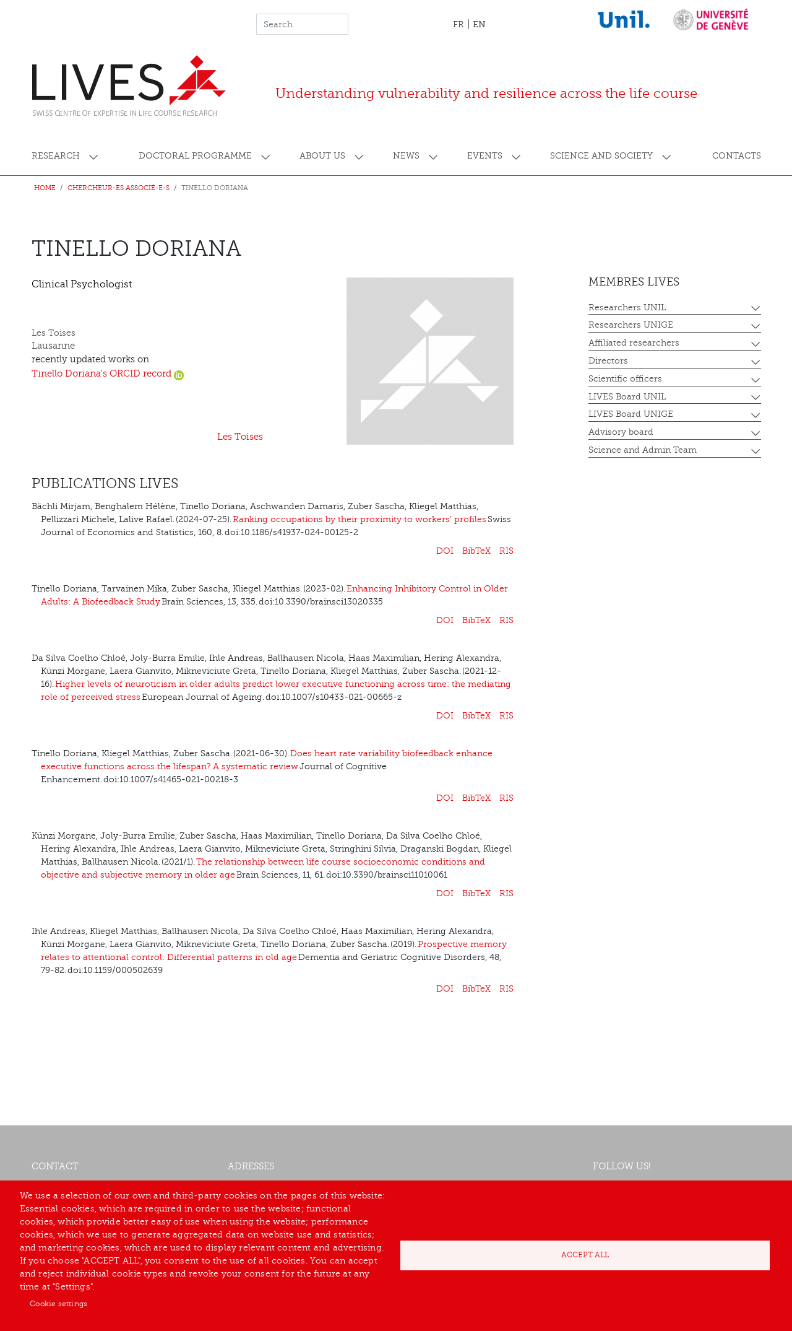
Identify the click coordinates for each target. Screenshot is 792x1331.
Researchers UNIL (627, 307)
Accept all (585, 1254)
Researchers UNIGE (630, 324)
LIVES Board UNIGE (630, 414)
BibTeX (476, 551)
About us (322, 155)
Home (45, 188)
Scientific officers (625, 378)
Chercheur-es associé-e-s (118, 188)
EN (479, 24)
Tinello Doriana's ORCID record (108, 374)
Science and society (601, 155)
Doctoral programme (195, 155)
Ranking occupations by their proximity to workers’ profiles (359, 519)
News (406, 155)
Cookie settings (58, 1303)
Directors (608, 360)
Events (484, 155)
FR (458, 24)
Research (56, 155)
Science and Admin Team (642, 450)
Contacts (736, 155)
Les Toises (240, 437)
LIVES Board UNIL (627, 396)
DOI (445, 551)
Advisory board (620, 432)
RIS (506, 551)
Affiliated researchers (633, 342)
